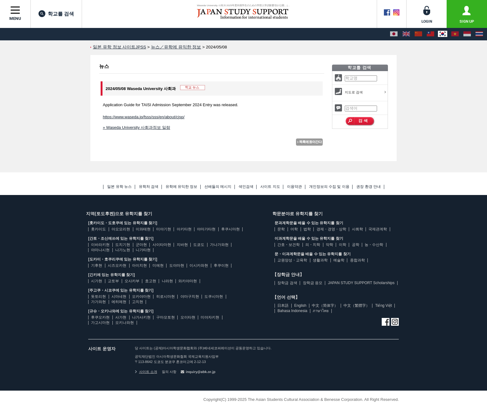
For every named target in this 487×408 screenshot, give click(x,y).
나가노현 (122, 250)
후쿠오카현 (100, 317)
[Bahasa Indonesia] (467, 34)
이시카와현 (198, 265)
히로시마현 (165, 296)
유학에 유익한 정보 (182, 187)
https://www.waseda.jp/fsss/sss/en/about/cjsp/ (143, 117)
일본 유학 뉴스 (119, 187)
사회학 (357, 229)
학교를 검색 (56, 13)
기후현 (96, 265)
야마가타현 (206, 229)
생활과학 (320, 260)
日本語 (283, 305)
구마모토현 (165, 317)
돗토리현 (98, 296)
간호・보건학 (288, 245)
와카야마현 (187, 281)
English (300, 305)
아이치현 (139, 265)
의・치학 (312, 245)
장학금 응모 (312, 283)
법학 (307, 229)
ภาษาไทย (321, 311)
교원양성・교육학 (292, 260)
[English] (406, 34)
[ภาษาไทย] (479, 34)
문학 (281, 229)
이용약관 (294, 187)
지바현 (182, 245)
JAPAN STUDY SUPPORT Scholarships (361, 283)
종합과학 (357, 260)
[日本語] (393, 34)
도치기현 (122, 245)
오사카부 (132, 281)
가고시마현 (100, 322)
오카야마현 (141, 296)
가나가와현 (219, 245)
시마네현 (119, 296)
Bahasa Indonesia (292, 311)
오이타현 (187, 317)
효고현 (150, 281)
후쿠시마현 (230, 229)
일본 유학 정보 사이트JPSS (119, 47)
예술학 (338, 260)
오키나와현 (124, 322)
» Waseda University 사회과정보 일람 (136, 127)
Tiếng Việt (383, 305)
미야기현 (163, 229)
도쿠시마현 (213, 296)
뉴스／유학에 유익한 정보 (176, 47)
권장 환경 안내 (368, 187)
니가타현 (143, 250)
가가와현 (98, 302)
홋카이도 (98, 229)
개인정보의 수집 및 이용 (329, 187)
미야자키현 (210, 317)
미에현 (158, 265)
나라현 (167, 281)
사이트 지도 (270, 187)
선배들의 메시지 (217, 187)
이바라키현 (100, 245)
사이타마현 (161, 245)
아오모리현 (121, 229)
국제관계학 (377, 229)
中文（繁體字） (357, 305)
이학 (342, 245)
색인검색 (246, 187)
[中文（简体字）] (418, 34)
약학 (329, 245)
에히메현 (119, 302)
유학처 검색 (148, 187)
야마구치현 (189, 296)
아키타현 (184, 229)
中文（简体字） (325, 305)
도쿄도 (198, 245)
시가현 (96, 281)
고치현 (137, 302)
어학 (294, 229)
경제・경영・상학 (331, 229)
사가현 (120, 317)
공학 (355, 245)
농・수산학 (374, 245)
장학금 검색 (287, 283)
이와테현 (143, 229)
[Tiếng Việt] (455, 34)
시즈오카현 (117, 265)
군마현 (141, 245)
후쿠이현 (221, 265)
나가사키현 (141, 317)
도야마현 (176, 265)
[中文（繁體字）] (430, 34)
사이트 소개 (146, 372)
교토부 (113, 281)
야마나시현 (100, 250)
